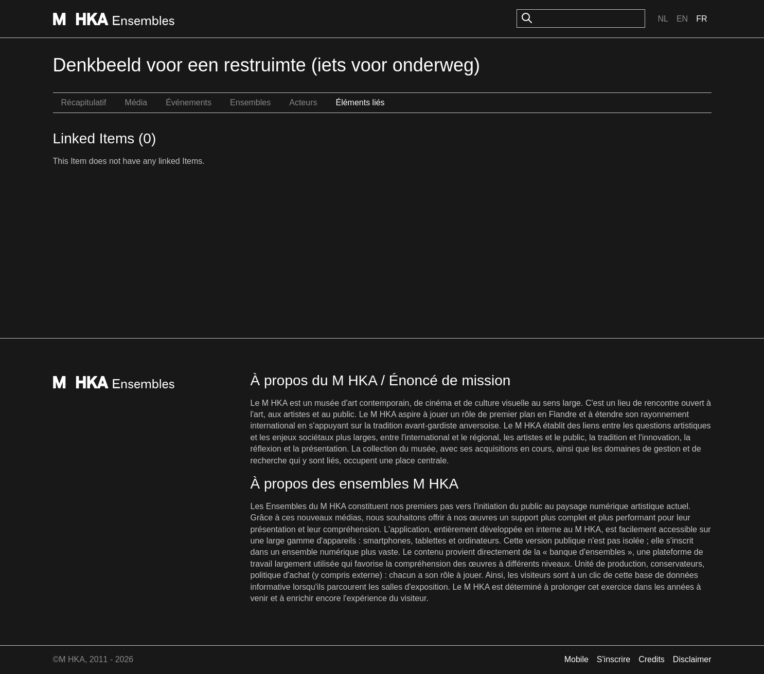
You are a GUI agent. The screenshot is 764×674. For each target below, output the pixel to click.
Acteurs (303, 102)
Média (136, 102)
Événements (188, 102)
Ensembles (250, 102)
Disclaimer (692, 659)
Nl (663, 18)
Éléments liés (359, 102)
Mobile (576, 659)
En (682, 18)
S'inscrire (613, 659)
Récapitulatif (83, 102)
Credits (651, 659)
